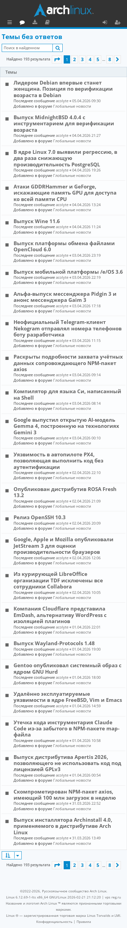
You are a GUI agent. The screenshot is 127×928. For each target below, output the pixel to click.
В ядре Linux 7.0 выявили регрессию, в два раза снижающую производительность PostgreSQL (65, 158)
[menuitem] (54, 921)
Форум (53, 23)
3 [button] (82, 59)
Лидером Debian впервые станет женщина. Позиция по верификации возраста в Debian (63, 88)
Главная (30, 22)
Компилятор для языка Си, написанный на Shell (67, 394)
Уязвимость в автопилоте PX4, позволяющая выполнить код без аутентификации (58, 460)
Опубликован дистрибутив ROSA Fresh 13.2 (65, 492)
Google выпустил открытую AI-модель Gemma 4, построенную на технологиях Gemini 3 (66, 426)
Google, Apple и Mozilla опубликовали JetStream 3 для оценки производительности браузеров (63, 545)
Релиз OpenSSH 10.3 (40, 517)
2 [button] (74, 59)
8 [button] (109, 59)
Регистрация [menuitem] (119, 23)
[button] (57, 59)
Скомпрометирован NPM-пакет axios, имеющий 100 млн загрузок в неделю (65, 794)
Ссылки (11, 23)
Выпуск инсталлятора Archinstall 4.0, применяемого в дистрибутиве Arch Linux (63, 826)
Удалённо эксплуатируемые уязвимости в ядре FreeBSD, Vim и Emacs (68, 696)
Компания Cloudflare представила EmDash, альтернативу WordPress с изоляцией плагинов (60, 614)
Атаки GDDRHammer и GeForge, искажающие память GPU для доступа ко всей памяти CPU (65, 192)
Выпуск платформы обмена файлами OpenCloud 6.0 (64, 246)
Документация (78, 23)
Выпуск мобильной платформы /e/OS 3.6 (68, 271)
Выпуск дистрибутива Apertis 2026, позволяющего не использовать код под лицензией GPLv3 (67, 763)
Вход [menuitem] (107, 23)
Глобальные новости (72, 106)
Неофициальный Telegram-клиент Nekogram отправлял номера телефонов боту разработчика (68, 328)
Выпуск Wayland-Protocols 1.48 (54, 643)
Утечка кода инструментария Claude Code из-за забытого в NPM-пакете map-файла (67, 728)
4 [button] (90, 59)
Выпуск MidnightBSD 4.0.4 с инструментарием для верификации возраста (64, 123)
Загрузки (65, 23)
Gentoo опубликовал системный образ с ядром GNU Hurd (68, 668)
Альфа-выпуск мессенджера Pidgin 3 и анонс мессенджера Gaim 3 (65, 296)
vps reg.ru (113, 897)
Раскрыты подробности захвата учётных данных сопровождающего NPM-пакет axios (68, 362)
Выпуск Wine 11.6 (37, 221)
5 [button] (98, 59)
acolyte (62, 100)
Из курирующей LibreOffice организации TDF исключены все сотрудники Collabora (58, 580)
